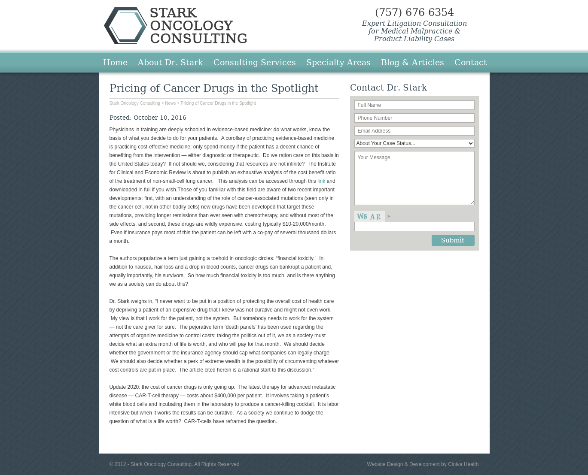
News (170, 103)
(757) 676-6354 (414, 12)
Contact (470, 62)
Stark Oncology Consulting (175, 25)
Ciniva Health (463, 464)
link (321, 181)
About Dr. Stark (170, 62)
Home (115, 62)
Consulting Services (254, 62)
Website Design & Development (403, 464)
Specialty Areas (338, 62)
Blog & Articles (412, 62)
